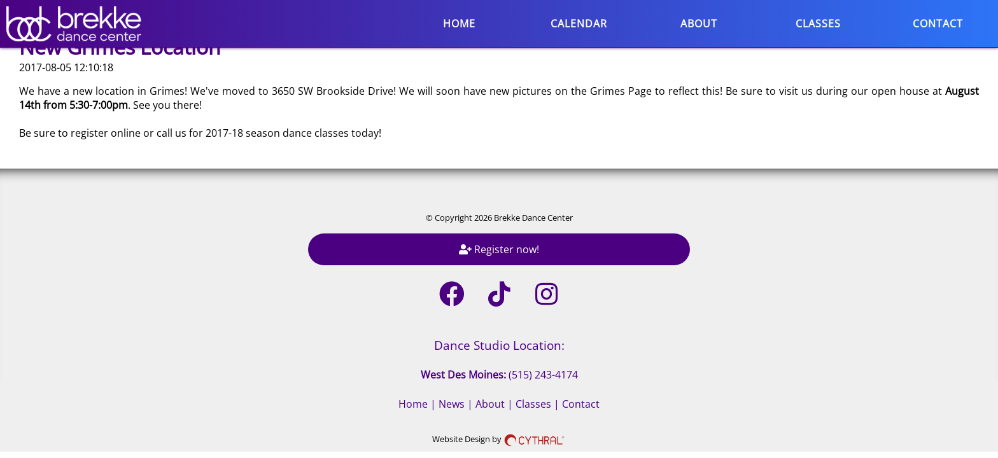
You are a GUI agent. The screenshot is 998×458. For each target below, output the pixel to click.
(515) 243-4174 (543, 375)
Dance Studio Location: (499, 345)
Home (459, 24)
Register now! (499, 249)
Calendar (579, 24)
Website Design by (499, 439)
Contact (938, 24)
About (698, 24)
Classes (818, 24)
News (452, 404)
